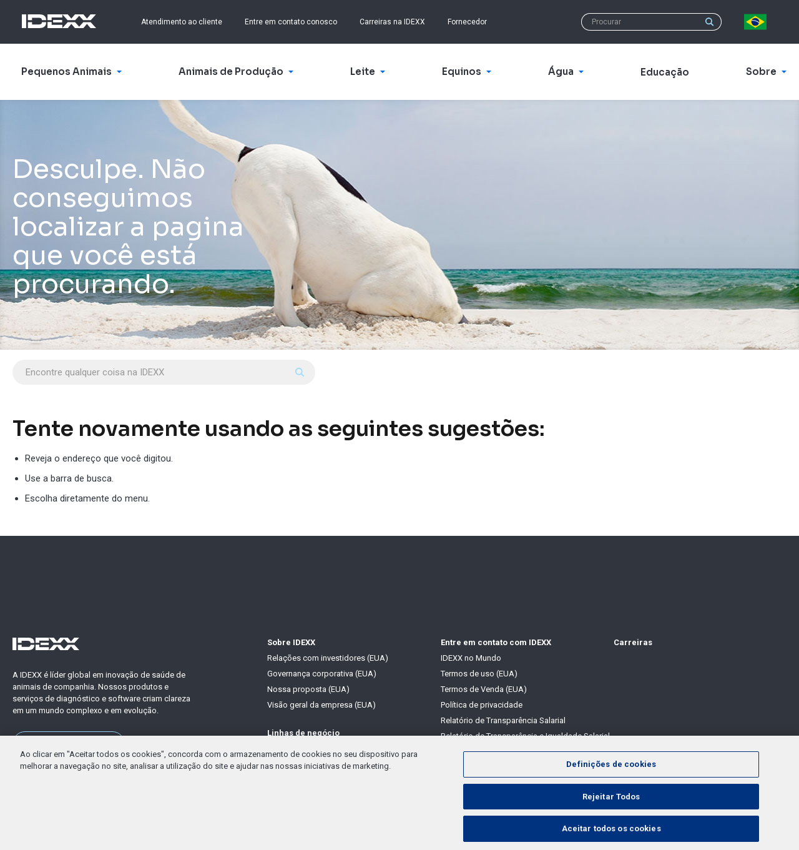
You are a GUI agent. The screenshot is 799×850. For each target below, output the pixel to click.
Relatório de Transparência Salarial (503, 720)
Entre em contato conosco (291, 21)
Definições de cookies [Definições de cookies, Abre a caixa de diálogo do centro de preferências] (611, 783)
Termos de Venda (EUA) (484, 689)
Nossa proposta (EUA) (308, 689)
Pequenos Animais (301, 748)
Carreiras (633, 642)
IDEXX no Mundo (471, 658)
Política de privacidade (481, 704)
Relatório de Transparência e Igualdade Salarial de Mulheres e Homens (525, 741)
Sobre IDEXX (291, 642)
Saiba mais (69, 743)
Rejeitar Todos (611, 814)
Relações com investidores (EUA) (327, 658)
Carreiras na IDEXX (392, 21)
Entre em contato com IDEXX (496, 642)
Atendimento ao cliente (181, 21)
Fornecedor (467, 21)
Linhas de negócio (303, 733)
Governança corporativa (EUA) (321, 673)
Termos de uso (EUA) (479, 673)
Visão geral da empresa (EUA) (321, 704)
